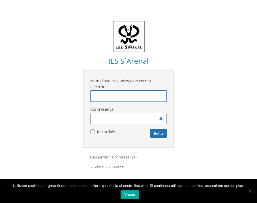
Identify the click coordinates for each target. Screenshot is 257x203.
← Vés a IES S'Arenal (107, 166)
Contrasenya (101, 109)
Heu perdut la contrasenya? (113, 157)
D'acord (129, 195)
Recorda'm (107, 131)
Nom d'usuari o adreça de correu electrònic (120, 83)
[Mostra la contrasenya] (161, 118)
